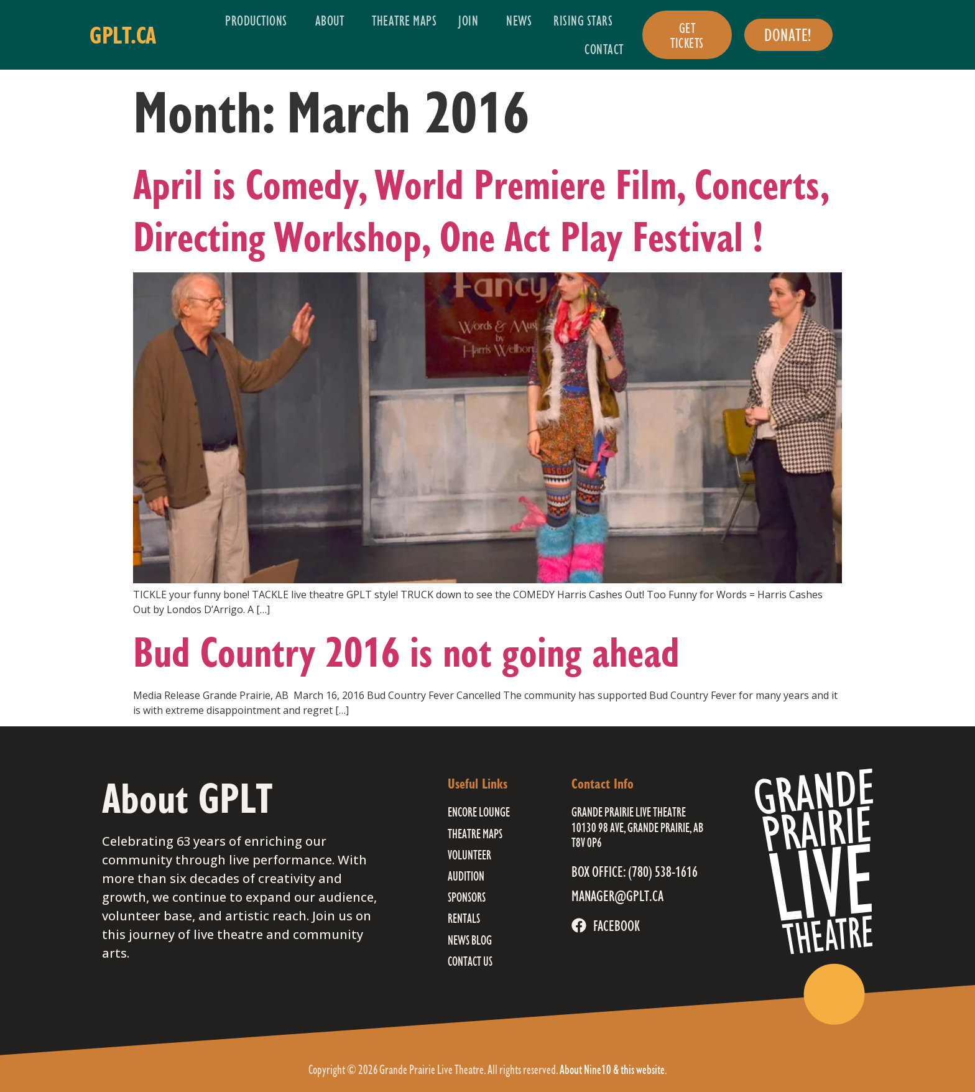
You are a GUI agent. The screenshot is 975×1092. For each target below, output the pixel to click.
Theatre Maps (404, 20)
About (333, 20)
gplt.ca (123, 35)
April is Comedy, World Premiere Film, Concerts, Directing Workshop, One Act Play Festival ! (480, 209)
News (519, 20)
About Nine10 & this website (612, 1069)
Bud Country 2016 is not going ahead (406, 651)
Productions (259, 20)
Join (471, 20)
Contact (604, 48)
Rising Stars (586, 20)
